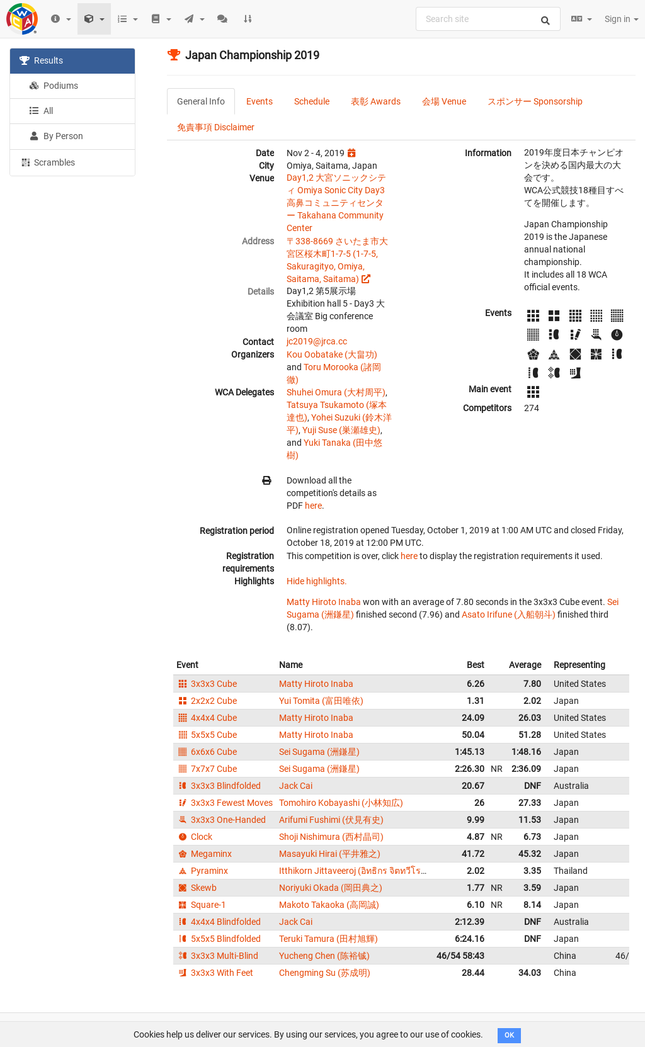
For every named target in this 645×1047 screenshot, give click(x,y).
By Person (56, 136)
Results (41, 60)
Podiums (53, 86)
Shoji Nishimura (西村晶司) (331, 837)
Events (259, 101)
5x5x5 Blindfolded (218, 939)
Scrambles (47, 161)
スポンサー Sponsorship (535, 101)
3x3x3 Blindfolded (218, 786)
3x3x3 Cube (206, 684)
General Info (201, 101)
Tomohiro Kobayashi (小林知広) (341, 803)
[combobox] (488, 19)
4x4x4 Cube (206, 718)
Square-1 (201, 905)
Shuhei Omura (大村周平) (336, 392)
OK (509, 1035)
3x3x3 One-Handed (221, 820)
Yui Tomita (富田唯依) (321, 701)
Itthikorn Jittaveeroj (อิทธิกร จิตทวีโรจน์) (357, 871)
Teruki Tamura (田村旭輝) (328, 939)
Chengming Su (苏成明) (324, 973)
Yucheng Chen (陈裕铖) (324, 956)
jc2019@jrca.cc (317, 341)
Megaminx (204, 854)
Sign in (622, 19)
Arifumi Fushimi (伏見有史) (331, 820)
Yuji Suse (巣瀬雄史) (341, 430)
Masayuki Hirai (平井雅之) (329, 854)
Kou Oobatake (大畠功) (332, 354)
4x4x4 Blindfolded (218, 922)
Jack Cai (295, 786)
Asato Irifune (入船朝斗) (509, 614)
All (41, 111)
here (313, 506)
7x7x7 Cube (206, 769)
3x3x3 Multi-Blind (217, 956)
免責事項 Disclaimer (215, 127)
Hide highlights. (317, 581)
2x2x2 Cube (206, 701)
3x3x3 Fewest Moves (224, 803)
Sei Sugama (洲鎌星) (319, 752)
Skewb (196, 888)
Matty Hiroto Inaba (324, 602)
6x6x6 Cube (206, 752)
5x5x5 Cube (206, 735)
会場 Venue (444, 101)
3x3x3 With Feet (214, 973)
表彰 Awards (376, 101)
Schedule (311, 101)
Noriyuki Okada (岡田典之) (330, 888)
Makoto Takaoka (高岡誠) (329, 905)
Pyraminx (202, 871)
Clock (194, 837)
